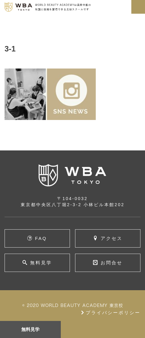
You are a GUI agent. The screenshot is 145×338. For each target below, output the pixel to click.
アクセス (112, 238)
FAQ (41, 238)
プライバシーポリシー (110, 312)
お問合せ (112, 262)
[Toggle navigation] (138, 7)
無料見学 (30, 329)
